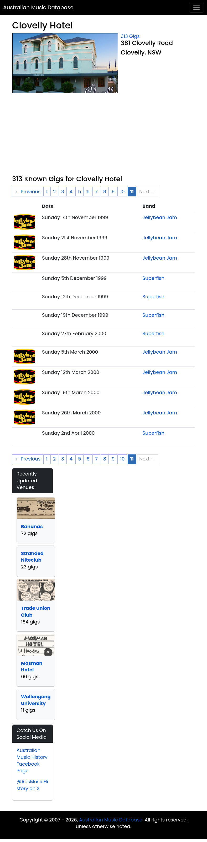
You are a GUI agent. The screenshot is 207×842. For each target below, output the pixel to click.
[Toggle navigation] (196, 7)
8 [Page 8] (104, 191)
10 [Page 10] (122, 191)
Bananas (32, 526)
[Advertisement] (103, 135)
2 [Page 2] (54, 191)
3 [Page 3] (62, 191)
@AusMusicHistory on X (32, 785)
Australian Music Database (38, 7)
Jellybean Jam (159, 217)
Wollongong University (36, 700)
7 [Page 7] (96, 191)
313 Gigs (130, 36)
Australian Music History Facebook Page (32, 760)
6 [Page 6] (87, 191)
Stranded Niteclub (32, 556)
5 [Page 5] (79, 191)
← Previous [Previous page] (27, 191)
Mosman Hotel (31, 666)
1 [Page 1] (47, 191)
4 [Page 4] (71, 191)
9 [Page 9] (113, 191)
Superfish (153, 278)
